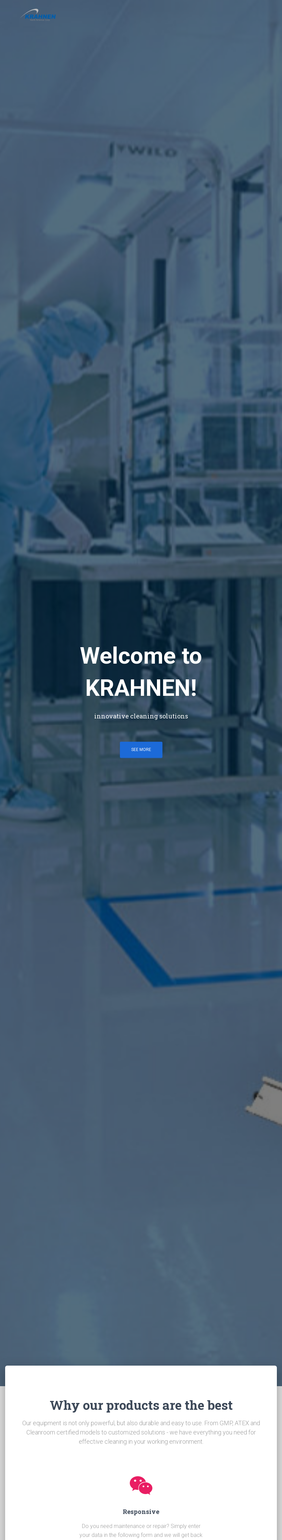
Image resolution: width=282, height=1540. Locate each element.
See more (141, 749)
